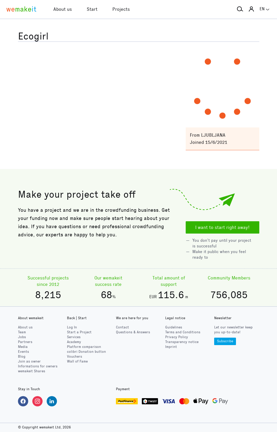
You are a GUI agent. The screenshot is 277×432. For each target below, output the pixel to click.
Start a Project (79, 332)
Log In (72, 327)
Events (23, 351)
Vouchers (74, 356)
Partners (25, 342)
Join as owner (29, 361)
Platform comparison (84, 347)
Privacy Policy (176, 337)
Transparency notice (182, 342)
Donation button (86, 351)
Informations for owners (37, 366)
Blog (21, 356)
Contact (122, 327)
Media (23, 347)
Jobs (22, 337)
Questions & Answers (133, 332)
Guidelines (173, 327)
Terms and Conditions (182, 332)
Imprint (171, 347)
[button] (240, 9)
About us (25, 327)
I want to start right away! (222, 227)
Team (22, 332)
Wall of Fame (77, 361)
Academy (74, 342)
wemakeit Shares (31, 371)
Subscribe (225, 341)
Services (74, 337)
